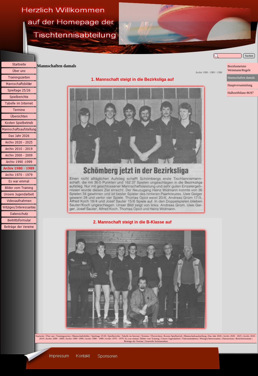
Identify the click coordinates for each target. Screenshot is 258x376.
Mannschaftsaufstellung (195, 336)
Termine (145, 336)
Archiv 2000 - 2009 (55, 338)
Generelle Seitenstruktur (156, 341)
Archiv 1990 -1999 (74, 338)
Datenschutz (228, 338)
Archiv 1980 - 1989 (94, 338)
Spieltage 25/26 (98, 336)
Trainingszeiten (63, 336)
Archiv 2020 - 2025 (232, 336)
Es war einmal (132, 338)
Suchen (249, 55)
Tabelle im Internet (131, 336)
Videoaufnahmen (190, 338)
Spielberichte (114, 336)
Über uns (50, 336)
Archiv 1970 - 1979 (114, 338)
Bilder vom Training (149, 338)
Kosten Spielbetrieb (173, 336)
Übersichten (156, 336)
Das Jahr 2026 (215, 336)
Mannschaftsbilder (81, 336)
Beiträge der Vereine (133, 341)
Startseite (39, 336)
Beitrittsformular (243, 338)
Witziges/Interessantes (210, 338)
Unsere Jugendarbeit (170, 338)
